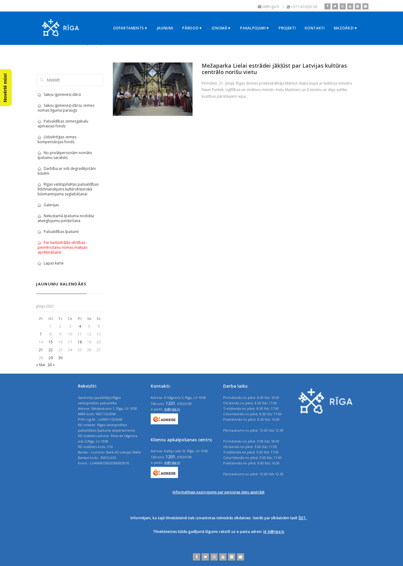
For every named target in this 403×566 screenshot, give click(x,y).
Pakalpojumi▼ (255, 28)
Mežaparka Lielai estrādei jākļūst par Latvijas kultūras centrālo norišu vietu (274, 69)
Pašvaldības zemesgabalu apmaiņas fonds (63, 124)
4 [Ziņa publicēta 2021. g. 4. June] (80, 326)
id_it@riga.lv (273, 531)
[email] (364, 6)
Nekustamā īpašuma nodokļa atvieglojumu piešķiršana (66, 218)
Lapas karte (51, 263)
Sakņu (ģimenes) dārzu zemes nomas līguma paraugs (66, 108)
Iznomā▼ (221, 28)
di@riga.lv (172, 409)
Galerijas (48, 204)
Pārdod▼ (192, 28)
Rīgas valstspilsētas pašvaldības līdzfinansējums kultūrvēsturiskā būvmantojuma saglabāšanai (68, 189)
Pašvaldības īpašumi (58, 231)
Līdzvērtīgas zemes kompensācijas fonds (57, 139)
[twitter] (334, 6)
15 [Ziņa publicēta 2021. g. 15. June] (51, 342)
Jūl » (51, 364)
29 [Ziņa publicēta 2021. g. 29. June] (51, 357)
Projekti (287, 28)
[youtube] (349, 6)
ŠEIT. (302, 518)
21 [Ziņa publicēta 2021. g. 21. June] (41, 349)
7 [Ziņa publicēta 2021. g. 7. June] (41, 334)
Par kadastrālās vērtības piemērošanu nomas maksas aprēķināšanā (62, 247)
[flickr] (357, 6)
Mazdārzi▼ (346, 28)
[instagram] (342, 6)
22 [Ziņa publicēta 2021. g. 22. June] (51, 349)
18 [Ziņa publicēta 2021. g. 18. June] (80, 342)
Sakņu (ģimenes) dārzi (59, 94)
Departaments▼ (130, 28)
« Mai (40, 364)
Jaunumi (165, 28)
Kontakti (314, 28)
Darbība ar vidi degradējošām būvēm (67, 171)
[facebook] (327, 6)
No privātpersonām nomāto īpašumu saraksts (65, 155)
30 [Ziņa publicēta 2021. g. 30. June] (60, 357)
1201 (170, 403)
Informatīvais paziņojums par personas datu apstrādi (218, 492)
